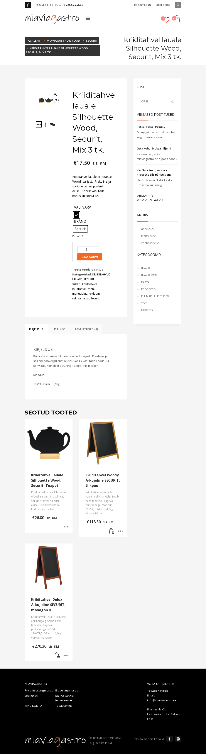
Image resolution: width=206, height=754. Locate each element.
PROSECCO (148, 289)
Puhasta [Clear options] (77, 236)
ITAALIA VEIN (149, 275)
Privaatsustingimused (39, 690)
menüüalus (79, 293)
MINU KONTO (33, 706)
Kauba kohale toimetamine (64, 698)
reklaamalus (80, 298)
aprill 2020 (147, 229)
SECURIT (88, 279)
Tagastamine (64, 706)
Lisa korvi (90, 256)
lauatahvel (79, 289)
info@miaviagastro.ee (161, 700)
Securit (95, 298)
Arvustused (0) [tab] (86, 329)
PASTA (145, 282)
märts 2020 (148, 236)
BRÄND (80, 221)
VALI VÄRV (82, 207)
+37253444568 (72, 5)
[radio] (76, 215)
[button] (111, 531)
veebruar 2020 (150, 243)
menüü (92, 289)
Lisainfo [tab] (59, 329)
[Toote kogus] (88, 249)
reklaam (94, 293)
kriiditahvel (89, 284)
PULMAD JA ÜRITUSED (155, 296)
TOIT (144, 303)
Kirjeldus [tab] (36, 329)
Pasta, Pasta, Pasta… (151, 127)
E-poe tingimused (66, 690)
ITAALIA (145, 268)
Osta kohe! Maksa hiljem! (154, 148)
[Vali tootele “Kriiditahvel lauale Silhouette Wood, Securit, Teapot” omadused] (66, 527)
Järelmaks (31, 696)
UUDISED (147, 310)
